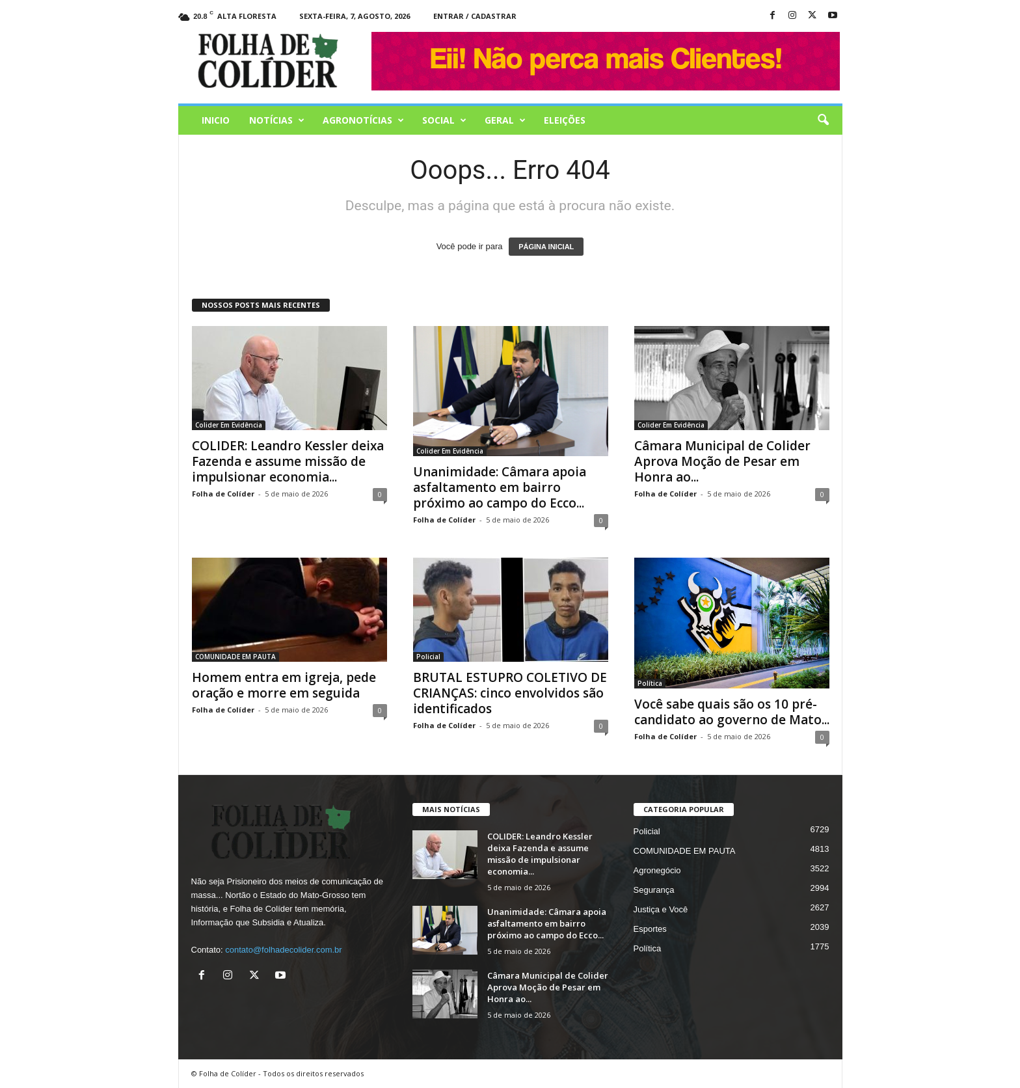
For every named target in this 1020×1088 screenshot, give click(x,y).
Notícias (276, 120)
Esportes (650, 929)
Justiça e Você (661, 909)
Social (444, 120)
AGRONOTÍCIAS (363, 120)
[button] (823, 120)
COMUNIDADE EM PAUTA (235, 656)
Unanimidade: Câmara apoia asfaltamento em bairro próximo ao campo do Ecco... (499, 487)
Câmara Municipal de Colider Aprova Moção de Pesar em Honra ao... (722, 461)
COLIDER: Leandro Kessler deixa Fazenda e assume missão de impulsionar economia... (288, 461)
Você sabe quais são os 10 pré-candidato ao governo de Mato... (731, 712)
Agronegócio (657, 870)
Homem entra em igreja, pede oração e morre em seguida (284, 685)
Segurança (654, 890)
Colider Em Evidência (228, 424)
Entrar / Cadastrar (475, 16)
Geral (505, 120)
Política (650, 683)
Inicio (216, 120)
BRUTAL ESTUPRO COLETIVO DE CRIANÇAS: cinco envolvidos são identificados (510, 693)
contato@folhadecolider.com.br (283, 950)
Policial (428, 656)
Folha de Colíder (223, 493)
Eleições (564, 120)
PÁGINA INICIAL (546, 247)
